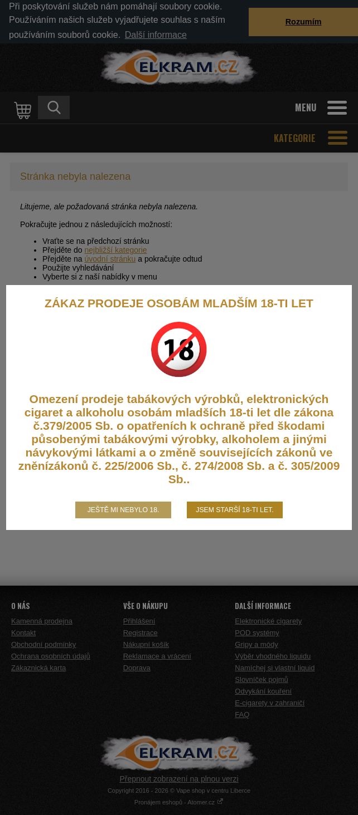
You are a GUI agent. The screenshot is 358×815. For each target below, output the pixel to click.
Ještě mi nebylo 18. (123, 510)
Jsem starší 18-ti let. (234, 510)
